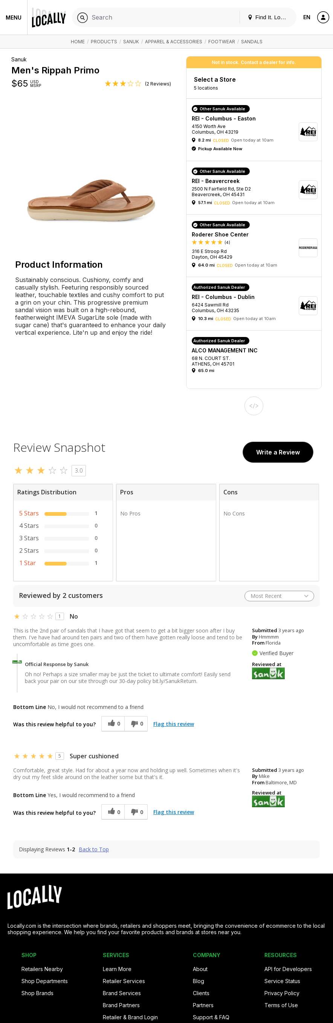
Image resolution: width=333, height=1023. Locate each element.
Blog (198, 981)
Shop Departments (44, 981)
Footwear (221, 41)
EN (306, 17)
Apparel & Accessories (173, 41)
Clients (201, 993)
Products (104, 41)
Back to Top (94, 849)
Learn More (117, 969)
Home (78, 41)
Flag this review (173, 723)
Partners (203, 1005)
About (200, 969)
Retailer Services (124, 981)
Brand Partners (121, 1005)
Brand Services (122, 993)
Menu (13, 17)
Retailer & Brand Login (130, 1017)
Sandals (252, 41)
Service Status (282, 981)
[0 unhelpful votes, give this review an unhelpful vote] (136, 724)
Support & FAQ (211, 1017)
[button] (256, 131)
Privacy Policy (281, 993)
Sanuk (131, 41)
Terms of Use (281, 1005)
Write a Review (278, 452)
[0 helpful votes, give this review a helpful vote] (112, 724)
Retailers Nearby (42, 969)
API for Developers (288, 969)
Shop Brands (37, 993)
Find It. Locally (269, 17)
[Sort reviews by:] (279, 596)
